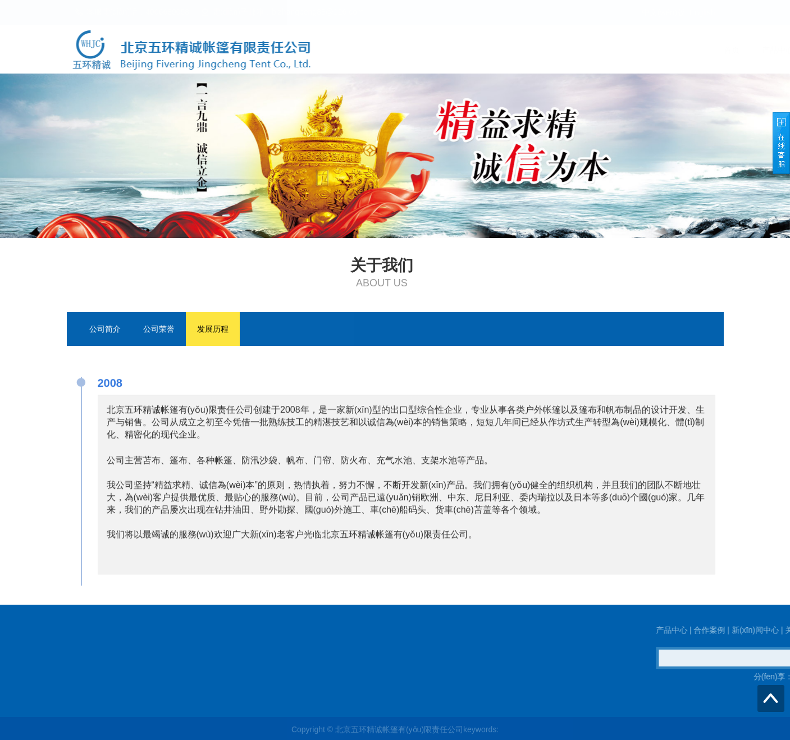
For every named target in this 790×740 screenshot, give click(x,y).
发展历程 (213, 329)
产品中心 (467, 49)
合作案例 (521, 49)
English (702, 12)
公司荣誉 (159, 329)
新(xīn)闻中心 (583, 49)
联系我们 (699, 49)
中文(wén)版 (663, 12)
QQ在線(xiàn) (119, 676)
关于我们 (645, 49)
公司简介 (105, 329)
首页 (422, 49)
